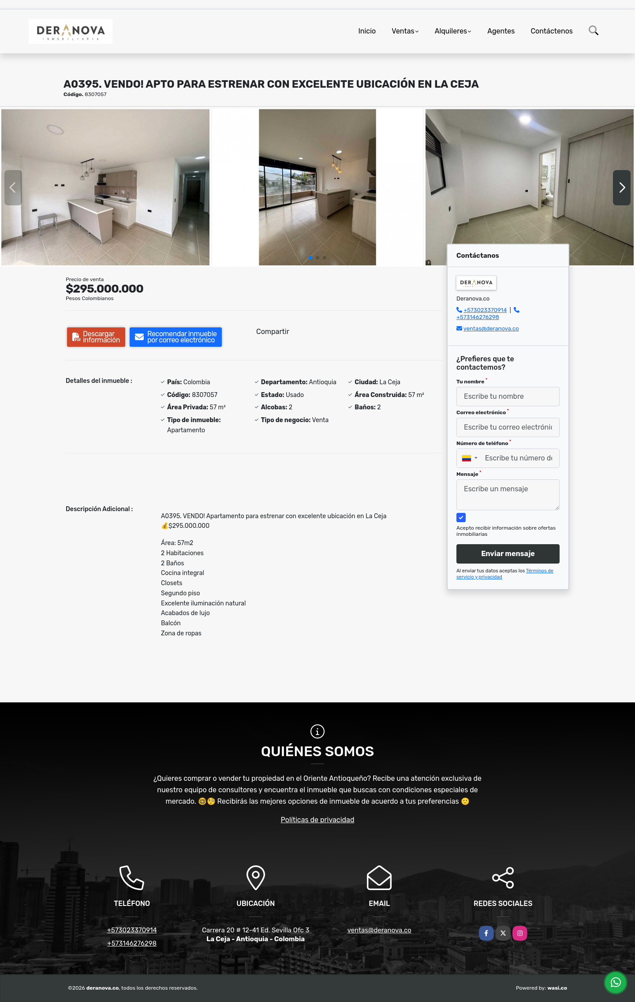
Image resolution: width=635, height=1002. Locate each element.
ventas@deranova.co (491, 328)
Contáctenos (551, 31)
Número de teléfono (483, 442)
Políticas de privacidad (318, 820)
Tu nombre (471, 381)
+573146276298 (477, 317)
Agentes (501, 31)
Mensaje (468, 473)
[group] (105, 187)
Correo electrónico (482, 412)
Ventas (403, 31)
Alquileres (451, 31)
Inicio (367, 31)
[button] (310, 258)
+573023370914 (485, 310)
